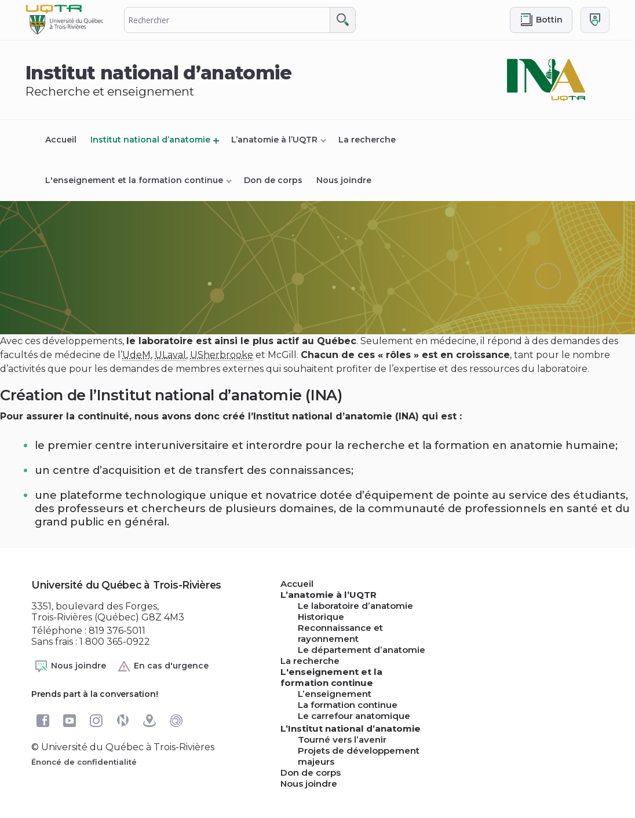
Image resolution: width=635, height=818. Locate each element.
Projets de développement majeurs (358, 756)
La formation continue (347, 704)
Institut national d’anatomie (150, 139)
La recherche (367, 139)
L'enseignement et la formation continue (134, 180)
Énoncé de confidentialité (84, 761)
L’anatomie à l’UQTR (274, 139)
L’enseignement (334, 693)
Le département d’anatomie (361, 649)
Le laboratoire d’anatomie (355, 605)
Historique (321, 616)
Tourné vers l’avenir (342, 739)
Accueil (60, 139)
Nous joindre (343, 180)
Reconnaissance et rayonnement (340, 633)
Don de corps (273, 180)
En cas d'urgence (163, 666)
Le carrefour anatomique (354, 715)
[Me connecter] (595, 20)
